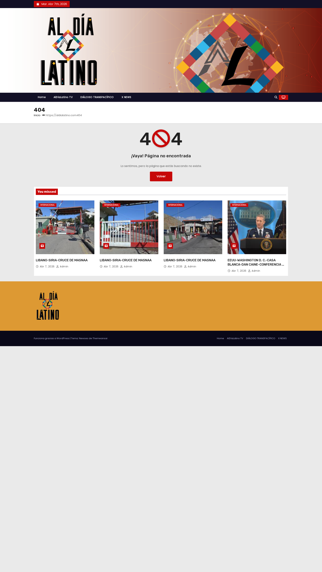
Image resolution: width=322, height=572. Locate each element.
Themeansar (100, 338)
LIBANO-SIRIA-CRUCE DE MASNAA (62, 260)
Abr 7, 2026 (47, 266)
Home (42, 97)
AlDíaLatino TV (63, 97)
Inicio (37, 115)
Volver (161, 176)
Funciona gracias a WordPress (52, 338)
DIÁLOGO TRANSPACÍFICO (97, 97)
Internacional (47, 205)
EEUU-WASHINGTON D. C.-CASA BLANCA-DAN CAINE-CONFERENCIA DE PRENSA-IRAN (257, 264)
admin (62, 266)
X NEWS (126, 97)
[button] (276, 97)
